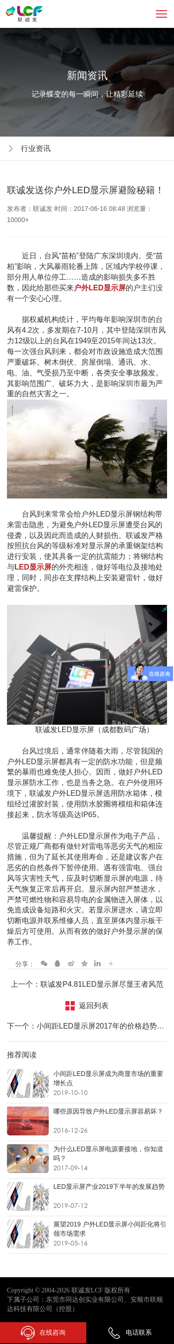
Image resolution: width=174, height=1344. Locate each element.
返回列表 (94, 1006)
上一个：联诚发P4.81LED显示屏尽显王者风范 (87, 984)
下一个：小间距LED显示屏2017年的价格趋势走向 (87, 1026)
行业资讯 (36, 148)
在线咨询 (43, 1333)
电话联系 (129, 1332)
